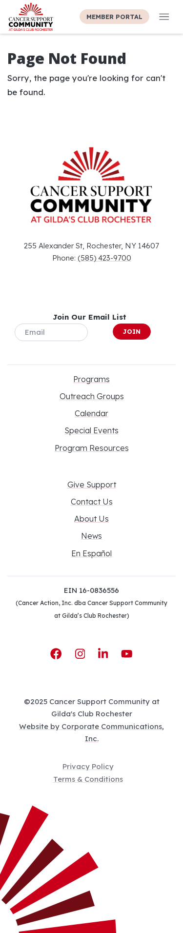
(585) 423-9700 (104, 258)
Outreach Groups (92, 396)
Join (132, 331)
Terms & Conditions (88, 779)
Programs (91, 379)
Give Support (91, 484)
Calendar (91, 413)
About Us (91, 519)
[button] (164, 17)
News (91, 536)
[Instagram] (82, 654)
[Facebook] (57, 654)
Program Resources (92, 448)
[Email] (51, 332)
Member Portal (114, 16)
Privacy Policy (88, 766)
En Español (91, 553)
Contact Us (92, 502)
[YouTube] (126, 654)
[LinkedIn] (105, 654)
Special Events (91, 430)
